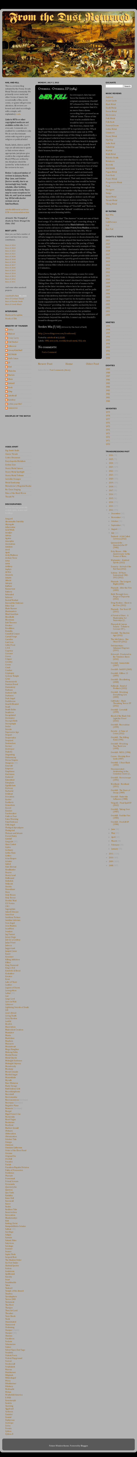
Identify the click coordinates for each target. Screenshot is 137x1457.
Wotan (8, 1392)
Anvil (7, 550)
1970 (108, 444)
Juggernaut (10, 948)
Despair (8, 735)
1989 (108, 369)
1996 (108, 337)
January (115, 849)
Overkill (8, 1159)
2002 (108, 308)
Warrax (8, 1370)
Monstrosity (10, 1066)
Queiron (9, 1190)
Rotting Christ (11, 1223)
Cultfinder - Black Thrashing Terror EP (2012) (121, 703)
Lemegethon (10, 991)
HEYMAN (12, 354)
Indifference (111, 222)
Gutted (8, 864)
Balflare (8, 586)
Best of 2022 (10, 251)
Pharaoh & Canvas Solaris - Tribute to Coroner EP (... (120, 626)
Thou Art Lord (11, 1311)
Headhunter (10, 870)
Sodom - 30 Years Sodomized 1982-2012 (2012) (119, 575)
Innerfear (9, 915)
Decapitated (10, 715)
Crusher (8, 670)
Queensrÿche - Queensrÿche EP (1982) (119, 545)
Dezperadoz (10, 738)
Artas (7, 561)
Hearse (8, 872)
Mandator (9, 1033)
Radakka (9, 1195)
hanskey (11, 400)
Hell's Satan (13, 358)
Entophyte (9, 783)
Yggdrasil (9, 1409)
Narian (11, 375)
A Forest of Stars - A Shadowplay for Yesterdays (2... (119, 617)
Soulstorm (9, 1271)
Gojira (8, 847)
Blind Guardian (11, 614)
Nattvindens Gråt (12, 1089)
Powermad (10, 1179)
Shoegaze (110, 190)
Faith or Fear (11, 816)
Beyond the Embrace (14, 603)
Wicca (7, 1381)
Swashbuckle (10, 1282)
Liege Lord (10, 999)
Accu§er (8, 533)
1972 (108, 437)
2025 (111, 459)
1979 (108, 412)
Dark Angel (10, 698)
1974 (108, 430)
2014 (108, 265)
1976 (108, 423)
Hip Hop (109, 140)
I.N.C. (7, 906)
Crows (8, 665)
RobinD (11, 383)
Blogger (84, 1446)
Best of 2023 (10, 248)
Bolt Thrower (11, 623)
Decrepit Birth (11, 721)
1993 (108, 347)
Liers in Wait (10, 1002)
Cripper (8, 659)
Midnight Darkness (13, 1061)
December (116, 514)
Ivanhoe (9, 932)
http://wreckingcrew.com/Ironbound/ (57, 333)
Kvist (7, 979)
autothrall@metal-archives (16, 210)
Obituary (9, 1131)
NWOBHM (110, 168)
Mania (8, 1035)
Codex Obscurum (12, 458)
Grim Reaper (10, 859)
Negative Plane (12, 1106)
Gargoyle (9, 842)
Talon (7, 1285)
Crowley (9, 662)
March (114, 841)
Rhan (10, 379)
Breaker (8, 625)
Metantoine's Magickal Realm (18, 486)
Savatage (9, 1246)
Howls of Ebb (11, 319)
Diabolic (8, 752)
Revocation (10, 1215)
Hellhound (9, 878)
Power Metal (111, 179)
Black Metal (111, 104)
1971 (108, 441)
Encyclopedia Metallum (15, 461)
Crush (7, 668)
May (113, 833)
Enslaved (9, 777)
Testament (9, 1302)
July (113, 533)
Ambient (109, 97)
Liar (7, 996)
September (116, 525)
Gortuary (9, 850)
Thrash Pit (9, 497)
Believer (9, 597)
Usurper (8, 1330)
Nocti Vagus (10, 1120)
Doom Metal (111, 111)
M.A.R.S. (8, 1024)
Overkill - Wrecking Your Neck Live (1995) (119, 746)
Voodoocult (10, 1364)
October (115, 521)
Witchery (9, 1386)
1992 (108, 351)
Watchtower (10, 1372)
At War (8, 572)
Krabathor (9, 974)
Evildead (9, 794)
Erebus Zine (10, 465)
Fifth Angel (10, 825)
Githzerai (12, 346)
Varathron (9, 1339)
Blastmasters (11, 611)
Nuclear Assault (12, 1128)
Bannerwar (10, 589)
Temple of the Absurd (14, 1291)
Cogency (9, 651)
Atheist (8, 580)
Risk (7, 1221)
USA (80, 341)
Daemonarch (11, 682)
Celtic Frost (10, 645)
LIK (6, 1010)
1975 (108, 426)
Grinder (8, 861)
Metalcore (110, 161)
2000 (108, 315)
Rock (10, 387)
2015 (108, 262)
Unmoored (10, 1325)
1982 (108, 394)
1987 (108, 376)
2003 (108, 304)
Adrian (8, 536)
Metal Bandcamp (12, 483)
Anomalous (10, 544)
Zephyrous (10, 1420)
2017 (108, 254)
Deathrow (9, 712)
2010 (108, 279)
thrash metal (71, 341)
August (114, 529)
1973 (108, 434)
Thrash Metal (111, 200)
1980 (108, 401)
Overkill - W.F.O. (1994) (120, 752)
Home (69, 364)
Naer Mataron (11, 1083)
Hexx (7, 892)
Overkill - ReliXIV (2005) (121, 669)
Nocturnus (9, 1122)
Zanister (9, 1414)
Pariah (8, 1165)
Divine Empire (11, 760)
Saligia (8, 1235)
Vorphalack (10, 1367)
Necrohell (9, 1094)
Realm (8, 1207)
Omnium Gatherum (13, 1148)
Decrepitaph (10, 724)
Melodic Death (112, 158)
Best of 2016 (10, 268)
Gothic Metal (111, 129)
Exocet (8, 808)
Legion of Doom (12, 988)
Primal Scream (11, 1181)
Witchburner (10, 1384)
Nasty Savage (11, 1086)
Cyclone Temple (12, 676)
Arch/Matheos (11, 555)
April (113, 837)
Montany (9, 1069)
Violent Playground (13, 1358)
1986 (108, 380)
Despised (9, 740)
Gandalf (8, 839)
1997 (108, 333)
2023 (111, 467)
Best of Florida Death (14, 301)
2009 (108, 283)
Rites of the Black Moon (15, 493)
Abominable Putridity (14, 522)
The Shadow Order (13, 1260)
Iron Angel (10, 923)
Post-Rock (110, 175)
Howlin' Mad (10, 901)
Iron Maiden (10, 926)
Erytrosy (9, 788)
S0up (10, 391)
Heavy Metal (111, 136)
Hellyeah (9, 884)
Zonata (8, 1428)
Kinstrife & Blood (12, 971)
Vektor (8, 1347)
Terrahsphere (11, 1297)
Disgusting (10, 755)
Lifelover (9, 1004)
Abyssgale (9, 524)
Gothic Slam (10, 853)
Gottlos (8, 856)
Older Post (92, 364)
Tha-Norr (9, 1305)
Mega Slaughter (12, 1049)
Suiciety (8, 1277)
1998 (108, 330)
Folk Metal (110, 118)
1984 (47, 341)
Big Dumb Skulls (12, 450)
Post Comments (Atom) (60, 370)
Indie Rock (110, 143)
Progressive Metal (114, 182)
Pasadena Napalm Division (17, 1167)
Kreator (8, 976)
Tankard (8, 1288)
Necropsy (9, 1103)
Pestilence (9, 1173)
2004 (108, 301)
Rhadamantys (11, 1218)
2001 (108, 311)
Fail (107, 226)
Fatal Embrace (11, 822)
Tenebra (8, 1294)
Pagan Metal (111, 172)
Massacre (9, 1044)
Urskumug (9, 1327)
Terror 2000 (10, 1299)
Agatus (8, 538)
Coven (8, 656)
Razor (8, 1204)
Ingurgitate (10, 909)
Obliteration (10, 1134)
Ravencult (9, 1201)
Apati (7, 552)
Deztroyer (9, 749)
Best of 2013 (10, 276)
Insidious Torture (12, 917)
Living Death (10, 1016)
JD (9, 363)
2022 (111, 471)
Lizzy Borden (11, 1018)
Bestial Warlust (11, 600)
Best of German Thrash (14, 298)
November (116, 517)
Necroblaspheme (12, 1092)
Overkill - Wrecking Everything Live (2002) (119, 694)
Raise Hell (9, 1198)
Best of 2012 (10, 279)
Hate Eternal (10, 867)
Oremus (8, 1153)
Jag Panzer (10, 934)
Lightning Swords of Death (17, 1007)
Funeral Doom (112, 126)
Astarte (8, 578)
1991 (108, 354)
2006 (108, 294)
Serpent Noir (11, 1257)
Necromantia (11, 1097)
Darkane (9, 690)
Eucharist (9, 791)
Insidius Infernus (12, 920)
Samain (8, 1238)
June (113, 829)
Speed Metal (111, 197)
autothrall (12, 396)
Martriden (9, 1038)
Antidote (9, 547)
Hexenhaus (10, 889)
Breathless (9, 628)
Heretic (8, 887)
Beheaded (9, 595)
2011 (108, 276)
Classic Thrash (11, 454)
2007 (108, 290)
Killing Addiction (12, 960)
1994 (108, 344)
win (84, 341)
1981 (108, 398)
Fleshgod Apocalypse (14, 828)
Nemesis (9, 1108)
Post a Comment (49, 352)
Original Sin (10, 1156)
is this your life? (15, 404)
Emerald (9, 766)
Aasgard (9, 519)
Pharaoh (9, 1176)
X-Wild (8, 1398)
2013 (108, 269)
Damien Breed (11, 684)
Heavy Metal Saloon (14, 468)
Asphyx (8, 569)
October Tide (11, 1139)
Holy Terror (10, 898)
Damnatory (10, 687)
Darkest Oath (11, 693)
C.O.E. (7, 648)
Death (7, 707)
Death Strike (10, 710)
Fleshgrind (10, 830)
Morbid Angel (11, 1075)
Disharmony (10, 757)
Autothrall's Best (12, 296)
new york (54, 341)
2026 (111, 455)
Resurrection (11, 1212)
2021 (108, 240)
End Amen (9, 774)
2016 (108, 258)
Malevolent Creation (14, 1030)
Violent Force (11, 1355)
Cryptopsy (9, 673)
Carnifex (9, 639)
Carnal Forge (11, 637)
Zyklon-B (9, 1434)
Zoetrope (9, 1423)
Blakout (11, 334)
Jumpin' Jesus (11, 951)
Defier (8, 727)
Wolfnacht (9, 1389)
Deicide (8, 729)
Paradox (9, 1162)
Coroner (9, 654)
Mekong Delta (11, 1052)
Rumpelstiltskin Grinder (15, 1226)
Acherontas (10, 527)
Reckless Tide (11, 1209)
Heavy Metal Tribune (14, 475)
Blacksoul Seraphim (13, 315)
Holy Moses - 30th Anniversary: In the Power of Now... (120, 553)
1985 (108, 383)
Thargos (9, 1308)
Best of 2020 (10, 256)
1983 (108, 390)
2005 (108, 297)
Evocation (9, 797)
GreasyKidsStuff (15, 350)
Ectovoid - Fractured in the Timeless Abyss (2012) (121, 656)
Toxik (7, 1319)
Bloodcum (9, 620)
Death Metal (111, 108)
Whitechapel (10, 1378)
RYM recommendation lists (17, 212)
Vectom (8, 1341)
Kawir (8, 954)
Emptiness (9, 771)
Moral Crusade (11, 1072)
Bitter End (9, 606)
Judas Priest (10, 943)
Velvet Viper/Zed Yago (15, 1350)
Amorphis (9, 541)
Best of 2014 (10, 273)
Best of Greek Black (13, 304)
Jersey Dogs (10, 937)
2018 (108, 251)
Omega (8, 1142)
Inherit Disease (12, 912)
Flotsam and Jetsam (13, 833)
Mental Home (11, 1055)
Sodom (8, 1268)
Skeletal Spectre (12, 1266)
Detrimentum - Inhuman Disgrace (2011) (120, 648)
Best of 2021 (10, 254)
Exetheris (9, 802)
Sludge (109, 193)
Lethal (7, 993)
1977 (108, 419)
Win (107, 218)
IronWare (9, 929)
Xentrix (8, 1403)
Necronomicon (12, 1100)
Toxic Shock (10, 1316)
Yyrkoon (9, 1412)
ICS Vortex (10, 903)
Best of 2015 (10, 270)
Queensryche (11, 1187)
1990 (108, 358)
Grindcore (110, 133)
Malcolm (12, 371)
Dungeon (9, 763)
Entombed (9, 780)
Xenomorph (10, 1400)
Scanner (9, 1249)
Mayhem (9, 1041)
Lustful (8, 1021)
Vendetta (9, 1353)
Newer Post (45, 364)
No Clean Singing (13, 490)
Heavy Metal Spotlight (14, 472)
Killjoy (8, 962)
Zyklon (8, 1431)
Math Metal (111, 154)
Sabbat (8, 1229)
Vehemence (10, 1344)
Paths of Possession (14, 1170)
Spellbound (10, 1274)
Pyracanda (10, 1184)
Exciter (8, 800)
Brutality (9, 631)
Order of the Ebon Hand (15, 1150)
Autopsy (8, 583)
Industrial (110, 147)
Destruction (10, 743)
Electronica (111, 115)
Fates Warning (11, 819)
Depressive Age (12, 732)
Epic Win (109, 215)
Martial (109, 151)
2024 (111, 463)
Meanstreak (10, 1047)
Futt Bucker (13, 342)
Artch (7, 564)
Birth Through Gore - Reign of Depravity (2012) (120, 596)
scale (18, 114)
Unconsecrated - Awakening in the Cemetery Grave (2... (121, 771)
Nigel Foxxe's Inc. (13, 1114)
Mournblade (10, 1077)
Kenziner (9, 957)
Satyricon (9, 1243)
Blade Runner (11, 609)
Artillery (8, 566)
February (115, 845)
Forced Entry (11, 836)
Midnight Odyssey (13, 1064)
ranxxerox (13, 408)
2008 (108, 287)
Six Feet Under (11, 1263)
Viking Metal (111, 204)
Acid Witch (9, 530)
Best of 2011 (10, 282)
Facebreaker (10, 813)
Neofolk (109, 165)
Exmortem (10, 805)
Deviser (8, 746)
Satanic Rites (10, 1240)
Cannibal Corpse (12, 634)
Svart (7, 1280)
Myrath (8, 1080)
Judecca (8, 945)
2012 (108, 272)
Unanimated (10, 1322)
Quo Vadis (9, 1193)
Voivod (8, 1361)
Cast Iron (9, 642)
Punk (108, 186)
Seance (8, 1252)
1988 (108, 373)
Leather (8, 985)
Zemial (8, 1417)
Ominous (9, 1145)
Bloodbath (9, 617)
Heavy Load (10, 875)
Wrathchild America (13, 1395)
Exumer (8, 811)
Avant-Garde (111, 101)
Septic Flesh (10, 1254)
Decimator (10, 718)
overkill (62, 341)
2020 (108, 244)
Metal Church (11, 1058)
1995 (108, 340)
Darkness (9, 696)
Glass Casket (10, 844)
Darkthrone (10, 701)
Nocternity (10, 1117)
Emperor (9, 769)
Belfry (11, 330)
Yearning (9, 1406)
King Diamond (11, 965)
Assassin (9, 575)
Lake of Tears (11, 982)
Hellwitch (9, 881)
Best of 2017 (10, 265)
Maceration (10, 1027)
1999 (108, 326)
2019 (108, 247)
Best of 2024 (10, 245)
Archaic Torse (11, 558)
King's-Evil (10, 968)
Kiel (10, 367)
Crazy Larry (13, 338)
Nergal (8, 1111)
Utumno (8, 1336)
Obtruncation (11, 1136)
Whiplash (9, 1375)
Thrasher (9, 1313)
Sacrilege (9, 1232)
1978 (108, 416)
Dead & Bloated (11, 704)
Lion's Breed (10, 1013)
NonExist (9, 1125)
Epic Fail (109, 229)
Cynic (7, 679)
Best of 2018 (10, 262)
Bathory (8, 592)
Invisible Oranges (13, 479)
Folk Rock (110, 122)
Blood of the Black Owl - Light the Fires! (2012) (121, 718)
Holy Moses (10, 895)
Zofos (7, 1426)
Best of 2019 (10, 259)
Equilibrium (10, 786)
